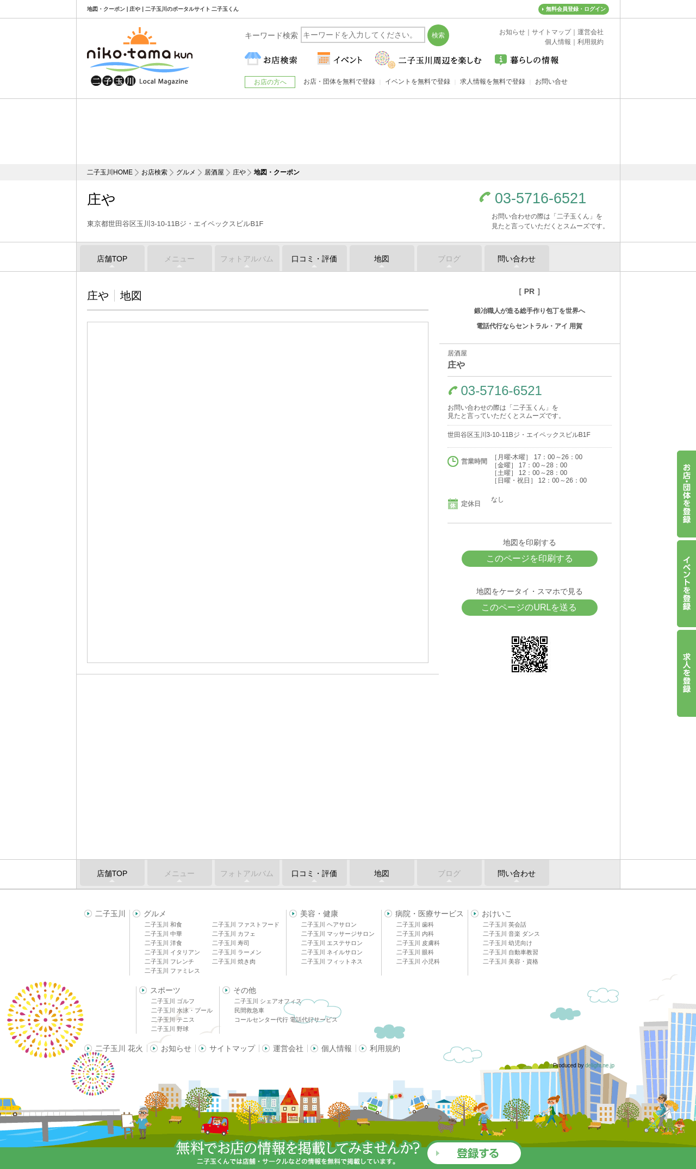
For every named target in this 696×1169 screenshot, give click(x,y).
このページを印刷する (529, 558)
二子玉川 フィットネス (332, 961)
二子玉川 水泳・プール (182, 1010)
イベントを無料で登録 (417, 81)
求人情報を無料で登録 (492, 81)
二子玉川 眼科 (415, 952)
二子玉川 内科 (415, 933)
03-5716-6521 (540, 198)
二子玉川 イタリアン (172, 952)
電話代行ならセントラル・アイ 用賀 (529, 326)
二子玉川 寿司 (231, 943)
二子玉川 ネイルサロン (332, 952)
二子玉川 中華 (163, 933)
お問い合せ (551, 81)
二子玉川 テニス (173, 1019)
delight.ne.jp (599, 1065)
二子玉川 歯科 (415, 924)
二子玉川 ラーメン (237, 952)
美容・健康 (319, 913)
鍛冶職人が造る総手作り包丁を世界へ (529, 311)
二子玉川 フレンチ (169, 961)
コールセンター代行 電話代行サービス (286, 1019)
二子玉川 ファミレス (172, 970)
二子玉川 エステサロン (332, 943)
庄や (239, 172)
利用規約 (385, 1048)
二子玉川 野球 (170, 1029)
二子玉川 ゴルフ (173, 1001)
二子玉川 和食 (163, 924)
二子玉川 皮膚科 (418, 943)
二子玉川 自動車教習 (510, 952)
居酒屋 (214, 172)
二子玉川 (110, 913)
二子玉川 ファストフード (245, 924)
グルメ (186, 172)
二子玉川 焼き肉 (234, 961)
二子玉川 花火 (119, 1048)
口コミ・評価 (314, 258)
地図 (381, 258)
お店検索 (154, 172)
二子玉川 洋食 (163, 943)
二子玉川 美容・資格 (510, 961)
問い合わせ (517, 258)
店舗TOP (112, 258)
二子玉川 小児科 (418, 961)
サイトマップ (232, 1048)
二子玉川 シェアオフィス (268, 1001)
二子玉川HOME (110, 172)
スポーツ (165, 990)
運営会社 (288, 1048)
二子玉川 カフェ (234, 933)
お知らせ (176, 1048)
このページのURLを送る (529, 607)
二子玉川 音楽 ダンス (511, 933)
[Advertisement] (348, 131)
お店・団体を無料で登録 (339, 81)
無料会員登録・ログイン (576, 9)
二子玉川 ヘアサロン (329, 924)
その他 (244, 990)
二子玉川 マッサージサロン (338, 933)
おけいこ (497, 913)
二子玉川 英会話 (504, 924)
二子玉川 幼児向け (507, 943)
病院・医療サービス (429, 913)
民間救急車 (249, 1010)
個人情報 (336, 1048)
